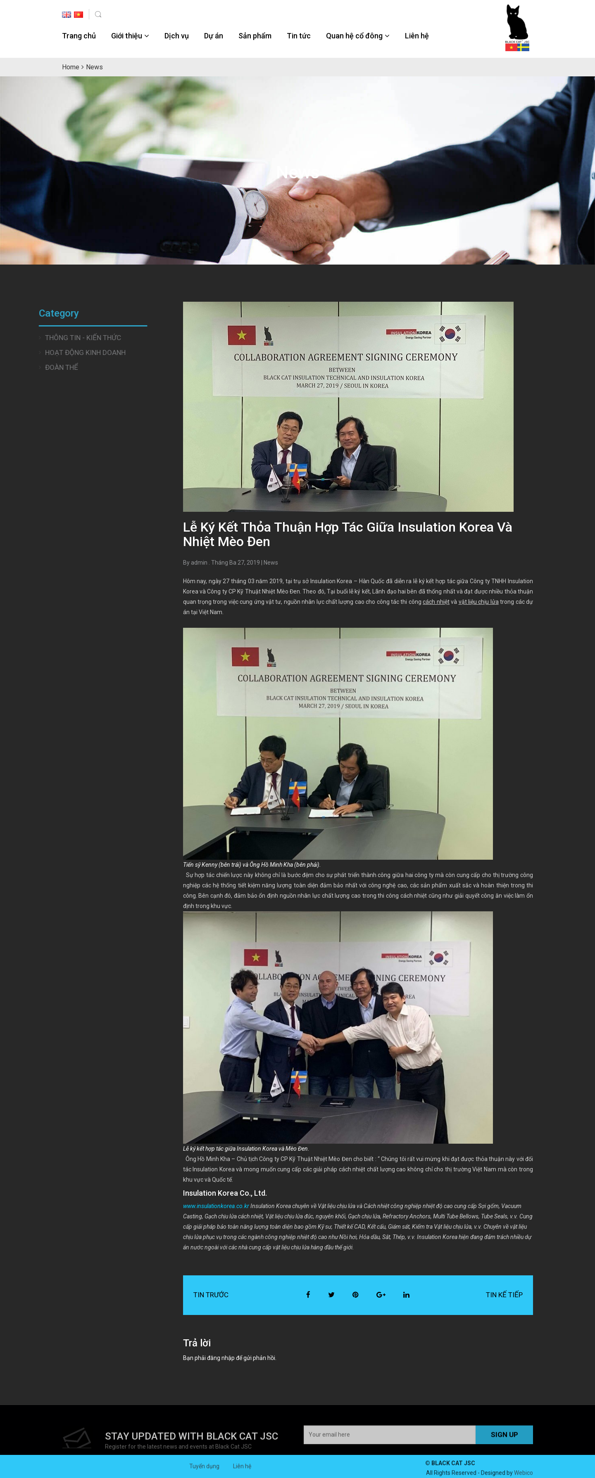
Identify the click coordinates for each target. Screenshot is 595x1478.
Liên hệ (417, 35)
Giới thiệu (126, 35)
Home (70, 67)
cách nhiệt (436, 601)
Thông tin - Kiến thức (42, 337)
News (271, 562)
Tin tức (299, 35)
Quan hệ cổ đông (354, 35)
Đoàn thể (20, 367)
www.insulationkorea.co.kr (216, 1206)
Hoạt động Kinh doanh (44, 352)
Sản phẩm (254, 35)
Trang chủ (79, 35)
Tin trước (210, 1295)
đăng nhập (221, 1358)
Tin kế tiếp (504, 1295)
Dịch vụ (176, 35)
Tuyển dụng (204, 1470)
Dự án (213, 35)
